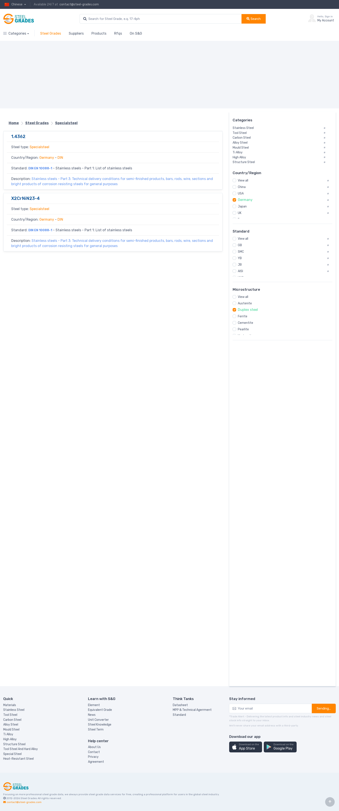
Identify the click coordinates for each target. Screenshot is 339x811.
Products (98, 33)
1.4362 (18, 136)
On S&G (136, 33)
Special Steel (12, 754)
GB (240, 245)
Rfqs (118, 33)
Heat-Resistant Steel (18, 759)
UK (239, 213)
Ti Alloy (8, 734)
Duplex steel (248, 310)
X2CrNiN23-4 (25, 198)
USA (241, 193)
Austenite (245, 303)
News (92, 715)
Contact (94, 752)
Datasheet (180, 705)
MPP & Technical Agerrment (192, 710)
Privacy (93, 757)
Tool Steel (10, 715)
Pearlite (243, 329)
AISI (240, 271)
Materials (9, 705)
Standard (179, 715)
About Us (94, 747)
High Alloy (10, 739)
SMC (241, 252)
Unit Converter (98, 720)
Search (253, 19)
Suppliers (76, 33)
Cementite (245, 323)
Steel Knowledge (99, 724)
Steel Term (96, 729)
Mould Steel (11, 729)
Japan (242, 206)
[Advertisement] (133, 74)
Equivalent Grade (100, 710)
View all (243, 180)
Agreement (96, 762)
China (242, 187)
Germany (46, 158)
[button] (245, 747)
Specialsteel (66, 123)
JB (240, 265)
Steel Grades (50, 33)
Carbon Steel (12, 720)
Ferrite (242, 316)
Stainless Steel (13, 710)
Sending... (324, 708)
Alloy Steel (10, 724)
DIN (60, 158)
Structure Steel (14, 744)
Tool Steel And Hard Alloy (20, 749)
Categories (14, 33)
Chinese (13, 4)
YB (240, 258)
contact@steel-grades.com (79, 4)
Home (14, 123)
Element (94, 705)
